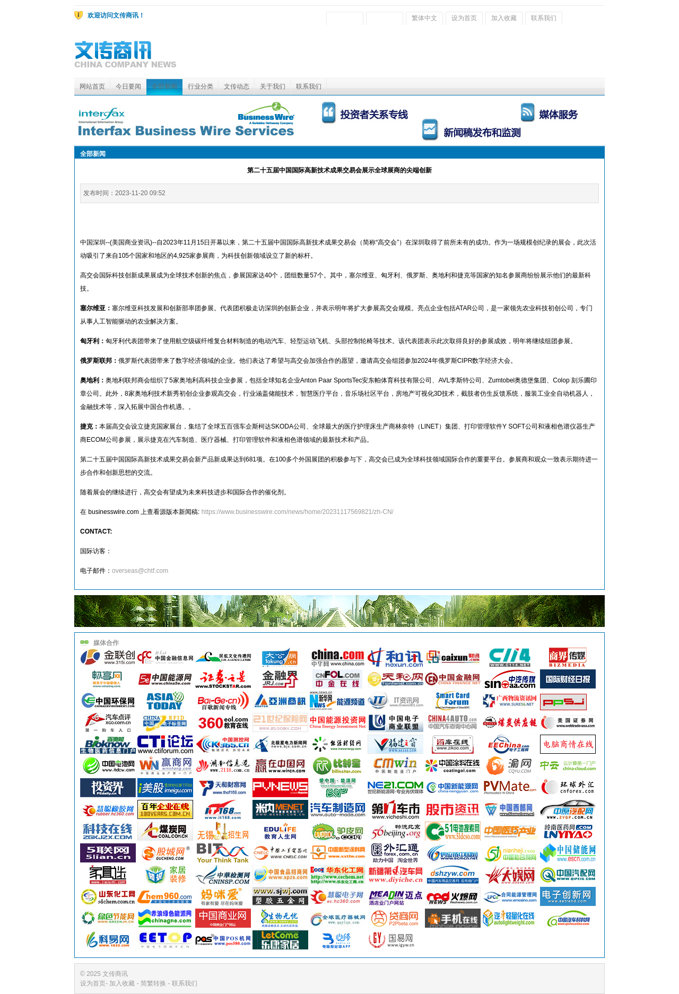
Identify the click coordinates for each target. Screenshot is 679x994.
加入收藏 (504, 18)
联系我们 (543, 18)
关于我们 (272, 86)
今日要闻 (128, 86)
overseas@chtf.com (140, 570)
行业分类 (200, 86)
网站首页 (92, 86)
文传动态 (236, 86)
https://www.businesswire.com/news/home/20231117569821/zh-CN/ (298, 512)
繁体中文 (424, 18)
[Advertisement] (412, 54)
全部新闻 (164, 86)
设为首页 (464, 18)
